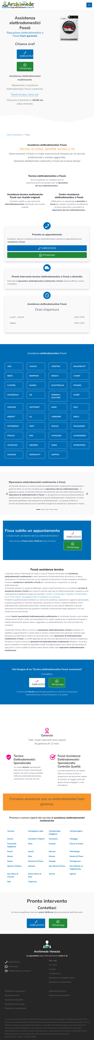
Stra (9, 881)
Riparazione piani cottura (59, 995)
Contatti (52, 969)
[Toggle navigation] (89, 5)
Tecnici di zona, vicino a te (24, 94)
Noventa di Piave (35, 861)
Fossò (9, 851)
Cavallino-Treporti (36, 838)
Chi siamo (53, 965)
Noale (10, 861)
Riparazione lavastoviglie (15, 1008)
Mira (30, 856)
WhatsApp (25, 66)
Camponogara (76, 831)
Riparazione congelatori (15, 991)
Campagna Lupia (35, 831)
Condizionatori (81, 594)
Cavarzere (53, 838)
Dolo (30, 843)
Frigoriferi (70, 594)
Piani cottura (15, 597)
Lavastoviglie (59, 594)
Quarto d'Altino (14, 866)
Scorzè (52, 874)
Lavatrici (48, 594)
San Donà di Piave (57, 866)
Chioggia (74, 838)
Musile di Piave (76, 856)
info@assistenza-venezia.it (18, 970)
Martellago (75, 851)
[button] (7, 494)
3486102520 (26, 54)
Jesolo (31, 851)
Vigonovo (32, 881)
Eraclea (52, 843)
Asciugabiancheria (29, 597)
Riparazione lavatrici (57, 991)
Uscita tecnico (55, 973)
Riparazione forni (12, 995)
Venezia (10, 831)
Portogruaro (75, 861)
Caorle (10, 838)
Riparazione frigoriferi (14, 999)
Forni (7, 597)
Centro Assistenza (14, 134)
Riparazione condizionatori (60, 982)
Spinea (73, 874)
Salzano (31, 866)
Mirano (52, 856)
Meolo (10, 856)
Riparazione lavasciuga (14, 1004)
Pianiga (52, 861)
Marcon (52, 851)
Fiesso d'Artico (76, 843)
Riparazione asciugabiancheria (62, 977)
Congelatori (43, 597)
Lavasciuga (55, 597)
